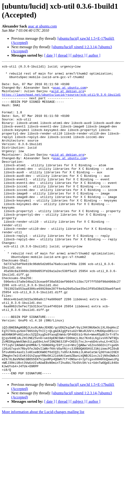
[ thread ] (63, 55)
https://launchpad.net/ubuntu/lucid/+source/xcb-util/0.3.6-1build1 (61, 101)
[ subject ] (77, 55)
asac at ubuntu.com (42, 26)
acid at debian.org (67, 97)
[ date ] (49, 55)
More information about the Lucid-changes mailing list (43, 474)
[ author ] (93, 55)
